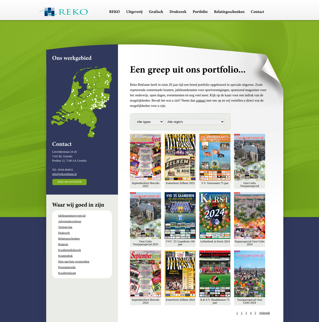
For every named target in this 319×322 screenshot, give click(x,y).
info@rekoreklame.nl (64, 174)
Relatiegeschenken (69, 238)
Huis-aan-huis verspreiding (73, 261)
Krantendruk (65, 255)
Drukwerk (64, 233)
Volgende (264, 313)
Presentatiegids (67, 267)
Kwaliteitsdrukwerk (69, 250)
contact (201, 100)
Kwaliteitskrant (67, 273)
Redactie (63, 244)
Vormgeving (65, 227)
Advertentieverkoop (69, 221)
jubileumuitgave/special (72, 215)
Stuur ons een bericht (69, 181)
